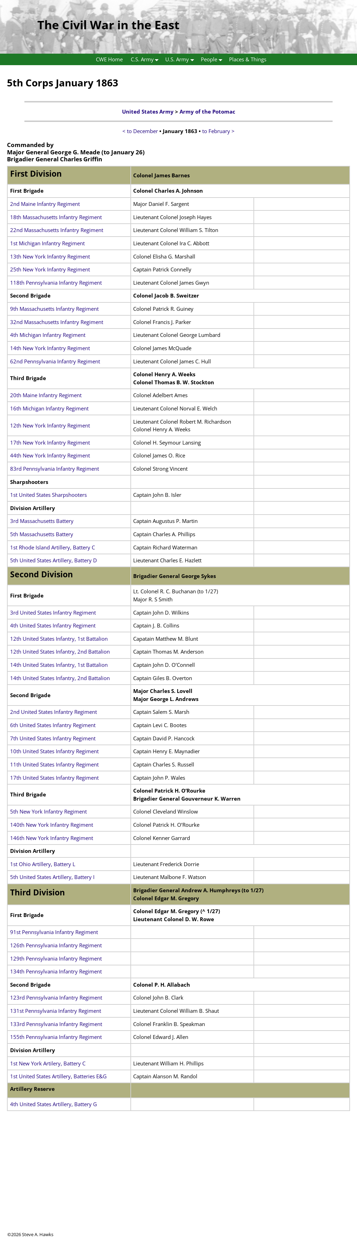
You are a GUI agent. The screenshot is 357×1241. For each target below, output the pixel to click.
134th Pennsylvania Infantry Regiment (56, 971)
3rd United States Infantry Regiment (53, 612)
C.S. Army (146, 59)
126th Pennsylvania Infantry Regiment (56, 945)
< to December (140, 131)
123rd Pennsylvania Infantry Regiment (56, 997)
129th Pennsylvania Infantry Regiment (56, 958)
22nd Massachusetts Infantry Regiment (56, 229)
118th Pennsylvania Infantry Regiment (56, 282)
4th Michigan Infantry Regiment (47, 334)
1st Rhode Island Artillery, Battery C (52, 547)
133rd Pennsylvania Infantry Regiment (56, 1023)
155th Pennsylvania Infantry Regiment (56, 1036)
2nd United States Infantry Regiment (53, 711)
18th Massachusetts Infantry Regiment (56, 217)
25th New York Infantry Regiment (50, 269)
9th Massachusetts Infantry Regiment (54, 308)
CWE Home (109, 59)
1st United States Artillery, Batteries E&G (58, 1076)
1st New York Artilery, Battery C (47, 1063)
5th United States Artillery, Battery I (52, 876)
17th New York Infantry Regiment (50, 442)
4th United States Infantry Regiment (53, 625)
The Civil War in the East (108, 25)
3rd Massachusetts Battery (42, 520)
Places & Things (247, 59)
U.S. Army (181, 59)
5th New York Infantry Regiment (48, 811)
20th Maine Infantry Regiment (46, 395)
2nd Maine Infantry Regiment (45, 203)
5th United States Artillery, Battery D (53, 560)
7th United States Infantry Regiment (53, 738)
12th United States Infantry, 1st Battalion (59, 638)
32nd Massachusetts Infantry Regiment (56, 321)
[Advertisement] (178, 1182)
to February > (218, 131)
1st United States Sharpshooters (48, 494)
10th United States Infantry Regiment (54, 751)
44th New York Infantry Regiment (50, 455)
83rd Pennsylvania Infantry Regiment (54, 468)
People (213, 59)
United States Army (148, 111)
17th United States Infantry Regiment (54, 777)
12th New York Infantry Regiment (50, 425)
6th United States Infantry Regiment (53, 725)
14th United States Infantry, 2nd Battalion (60, 678)
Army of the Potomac (207, 111)
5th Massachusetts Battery (41, 534)
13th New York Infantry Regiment (50, 256)
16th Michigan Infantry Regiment (49, 408)
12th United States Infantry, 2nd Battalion (60, 651)
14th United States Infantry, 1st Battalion (59, 664)
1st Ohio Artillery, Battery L (42, 864)
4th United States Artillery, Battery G (53, 1104)
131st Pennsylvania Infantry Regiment (55, 1010)
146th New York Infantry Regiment (51, 837)
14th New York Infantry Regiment (50, 348)
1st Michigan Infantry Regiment (47, 243)
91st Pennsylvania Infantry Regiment (54, 931)
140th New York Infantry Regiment (51, 824)
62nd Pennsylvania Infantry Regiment (55, 361)
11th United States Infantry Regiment (54, 764)
